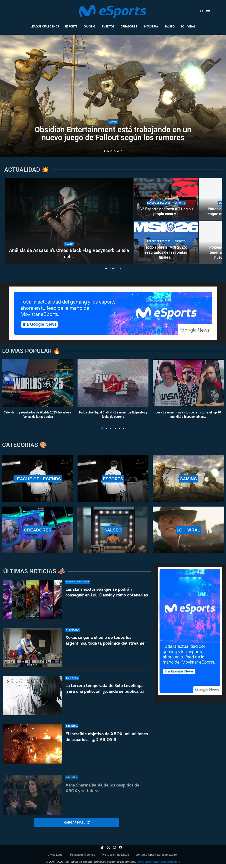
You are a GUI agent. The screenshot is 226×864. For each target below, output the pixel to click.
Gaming (89, 26)
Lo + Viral (188, 26)
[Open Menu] (208, 12)
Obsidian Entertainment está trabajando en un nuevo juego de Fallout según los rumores (113, 135)
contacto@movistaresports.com (157, 855)
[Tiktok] (102, 847)
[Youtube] (120, 847)
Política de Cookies (82, 855)
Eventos (108, 26)
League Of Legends (45, 26)
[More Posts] (76, 822)
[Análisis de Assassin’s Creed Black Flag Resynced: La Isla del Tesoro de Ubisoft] (69, 221)
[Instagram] (114, 847)
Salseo (169, 26)
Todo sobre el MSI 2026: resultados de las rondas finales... (166, 252)
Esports (71, 26)
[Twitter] (108, 847)
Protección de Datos (115, 855)
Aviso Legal (55, 855)
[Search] (202, 12)
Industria (150, 26)
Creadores (129, 26)
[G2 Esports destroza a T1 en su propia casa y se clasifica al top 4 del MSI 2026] (166, 199)
